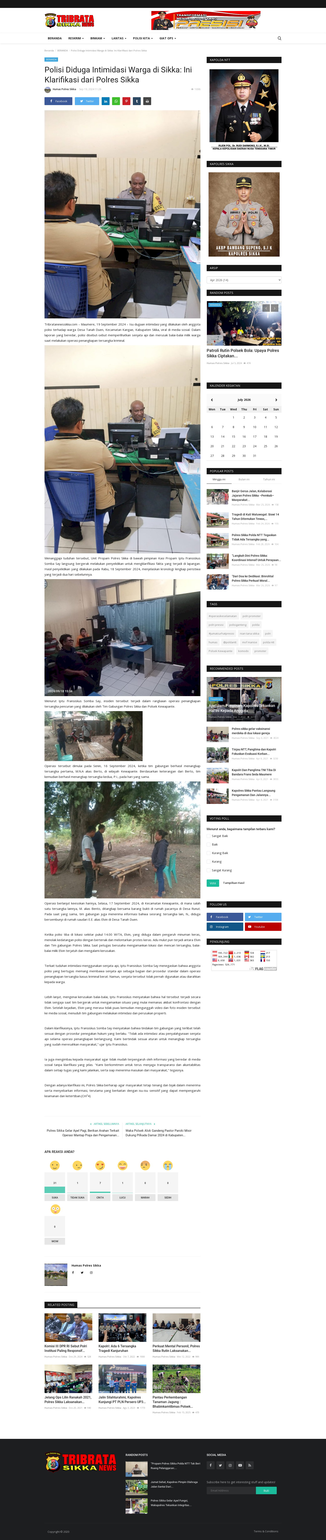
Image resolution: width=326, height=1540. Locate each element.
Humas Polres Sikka (60, 90)
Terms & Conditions (266, 1531)
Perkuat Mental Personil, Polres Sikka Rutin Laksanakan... (176, 1348)
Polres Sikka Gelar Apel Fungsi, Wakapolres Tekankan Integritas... (171, 1503)
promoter (260, 651)
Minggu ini (219, 479)
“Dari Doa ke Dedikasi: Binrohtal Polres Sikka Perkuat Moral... (253, 578)
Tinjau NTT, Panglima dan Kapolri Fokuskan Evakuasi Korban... (254, 751)
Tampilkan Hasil (233, 883)
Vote (213, 883)
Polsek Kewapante (220, 651)
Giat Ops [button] (167, 38)
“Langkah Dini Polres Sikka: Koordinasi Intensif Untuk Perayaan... (256, 558)
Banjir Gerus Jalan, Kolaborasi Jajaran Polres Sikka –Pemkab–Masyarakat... (253, 495)
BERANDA (62, 50)
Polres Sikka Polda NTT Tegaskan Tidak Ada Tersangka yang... (254, 537)
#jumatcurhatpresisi (221, 633)
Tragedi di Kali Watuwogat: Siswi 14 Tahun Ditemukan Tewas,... (255, 516)
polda (255, 625)
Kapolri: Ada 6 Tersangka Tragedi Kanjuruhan (117, 1348)
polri (268, 633)
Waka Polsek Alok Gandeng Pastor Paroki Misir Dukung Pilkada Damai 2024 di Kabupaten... (158, 1133)
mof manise (249, 642)
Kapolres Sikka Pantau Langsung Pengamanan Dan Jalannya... (253, 793)
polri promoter (252, 616)
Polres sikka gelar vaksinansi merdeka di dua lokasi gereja (251, 731)
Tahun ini (269, 479)
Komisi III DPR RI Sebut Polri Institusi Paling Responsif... (65, 1348)
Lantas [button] (119, 38)
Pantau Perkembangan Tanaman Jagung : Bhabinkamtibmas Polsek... (173, 1401)
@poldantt (229, 642)
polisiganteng (237, 625)
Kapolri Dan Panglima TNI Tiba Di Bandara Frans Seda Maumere (254, 772)
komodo (243, 651)
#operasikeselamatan (223, 616)
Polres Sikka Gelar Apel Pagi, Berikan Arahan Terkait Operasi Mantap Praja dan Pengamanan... (83, 1133)
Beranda (55, 38)
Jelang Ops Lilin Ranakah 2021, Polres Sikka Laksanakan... (67, 1399)
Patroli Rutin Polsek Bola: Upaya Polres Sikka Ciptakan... (243, 353)
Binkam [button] (97, 38)
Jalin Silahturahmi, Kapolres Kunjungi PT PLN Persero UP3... (122, 1399)
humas (213, 642)
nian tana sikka (249, 633)
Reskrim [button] (76, 38)
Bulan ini (244, 479)
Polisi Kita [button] (143, 38)
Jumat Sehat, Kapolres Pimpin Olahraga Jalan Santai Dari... (174, 1484)
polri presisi (216, 625)
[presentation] (266, 308)
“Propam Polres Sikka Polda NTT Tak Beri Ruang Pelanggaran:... (175, 1466)
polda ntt (268, 642)
